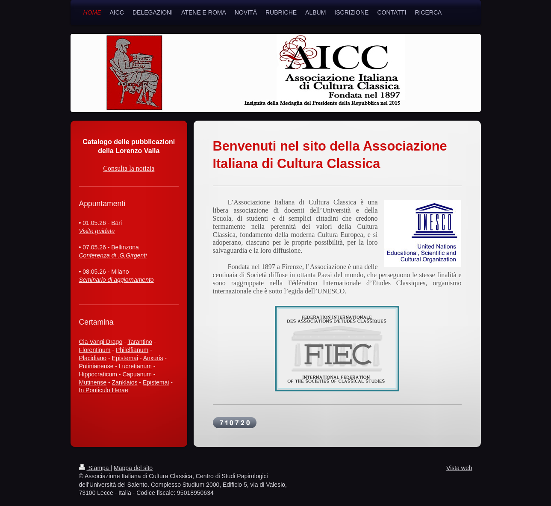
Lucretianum (135, 366)
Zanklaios (125, 382)
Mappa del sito (133, 468)
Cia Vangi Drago (101, 341)
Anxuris (153, 358)
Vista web (459, 468)
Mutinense (93, 382)
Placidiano (93, 358)
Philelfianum (132, 349)
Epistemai (125, 358)
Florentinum (95, 349)
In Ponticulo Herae (103, 390)
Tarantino (139, 341)
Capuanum (137, 374)
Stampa (95, 468)
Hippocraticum (98, 374)
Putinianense (96, 366)
